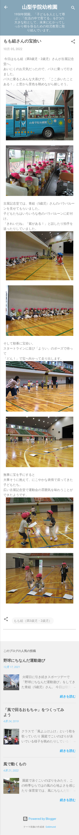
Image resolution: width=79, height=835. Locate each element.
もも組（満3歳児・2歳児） (33, 621)
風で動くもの (14, 764)
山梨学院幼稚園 (39, 7)
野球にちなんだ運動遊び (24, 660)
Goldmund (51, 827)
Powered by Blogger (39, 819)
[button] (73, 42)
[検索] (73, 8)
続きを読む (68, 696)
